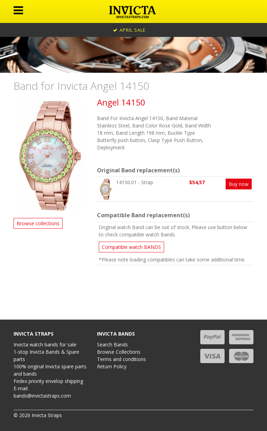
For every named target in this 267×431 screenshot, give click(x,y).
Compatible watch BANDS (131, 247)
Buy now (239, 184)
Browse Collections (118, 351)
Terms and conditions (121, 359)
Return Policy (112, 366)
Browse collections (38, 223)
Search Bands (112, 344)
